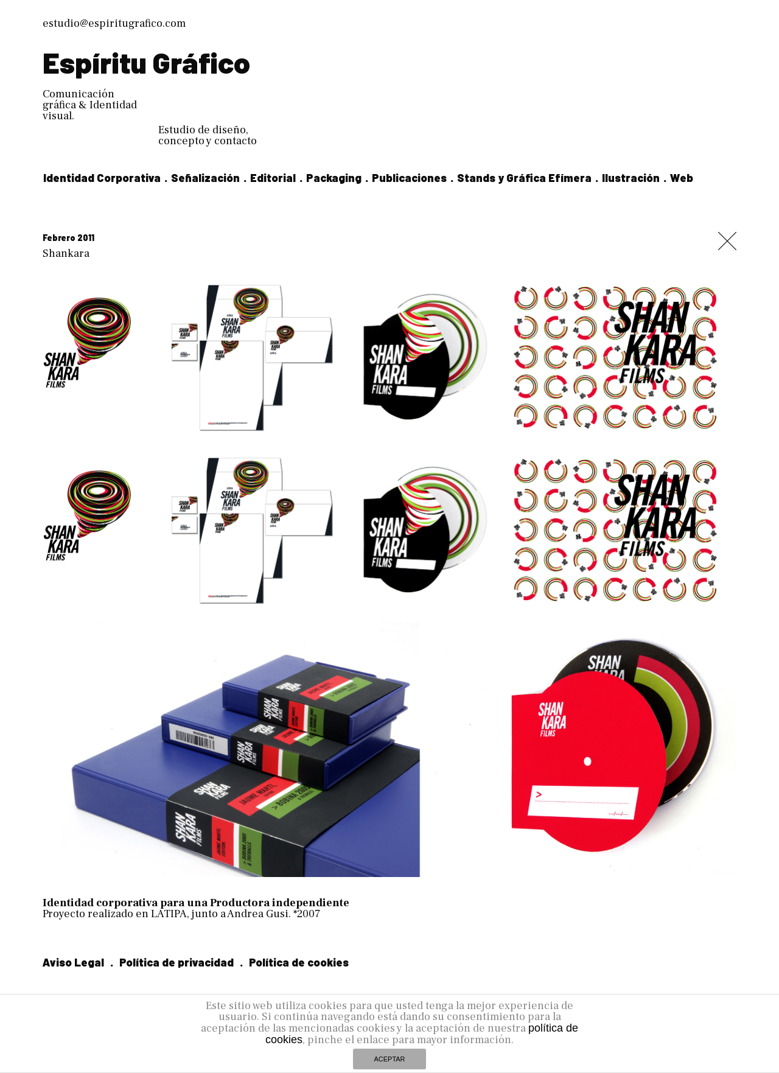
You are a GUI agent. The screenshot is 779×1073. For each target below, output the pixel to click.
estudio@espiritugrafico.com (114, 23)
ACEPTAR (389, 1059)
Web (681, 178)
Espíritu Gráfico (146, 62)
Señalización (205, 178)
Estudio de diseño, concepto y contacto (207, 135)
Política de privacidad (176, 962)
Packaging (334, 178)
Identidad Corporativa (102, 178)
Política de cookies (299, 962)
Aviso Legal (73, 962)
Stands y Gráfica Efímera (524, 178)
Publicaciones (409, 178)
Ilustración (631, 178)
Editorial (273, 178)
